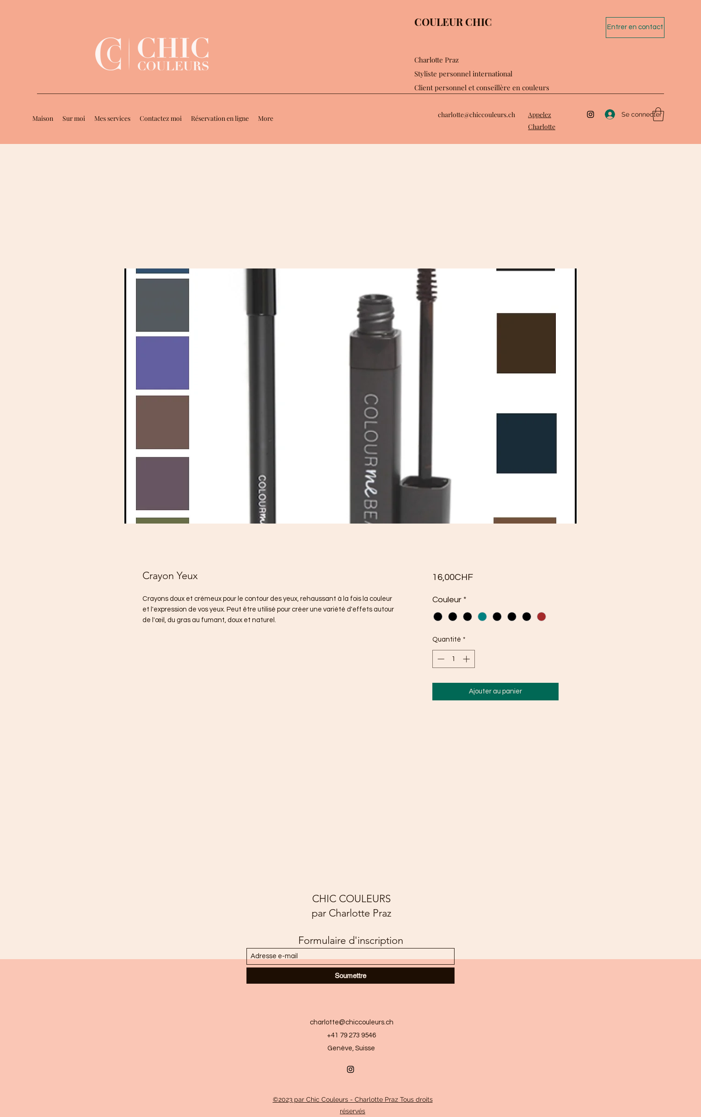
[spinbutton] (453, 659)
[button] (658, 114)
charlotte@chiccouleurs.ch (476, 114)
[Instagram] (590, 114)
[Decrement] (440, 659)
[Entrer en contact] (635, 27)
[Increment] (467, 659)
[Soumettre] (350, 975)
